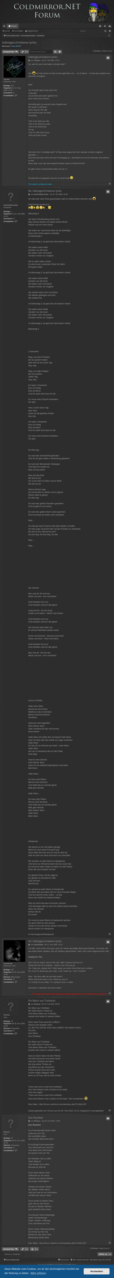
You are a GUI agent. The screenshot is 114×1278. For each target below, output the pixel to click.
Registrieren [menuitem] (110, 27)
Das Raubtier (35, 1117)
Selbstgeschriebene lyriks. (19, 42)
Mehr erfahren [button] (38, 1273)
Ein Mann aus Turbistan (41, 1000)
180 (12, 970)
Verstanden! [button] (96, 1271)
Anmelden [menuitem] (105, 27)
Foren (14, 26)
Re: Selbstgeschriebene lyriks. (45, 190)
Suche (7, 31)
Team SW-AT (16, 46)
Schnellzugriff (5, 27)
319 (12, 86)
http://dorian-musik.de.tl (38, 204)
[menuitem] (100, 26)
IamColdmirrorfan (11, 205)
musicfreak (8, 963)
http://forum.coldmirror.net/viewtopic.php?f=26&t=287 (62, 1104)
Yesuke (6, 79)
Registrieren (33, 31)
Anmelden (18, 31)
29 (12, 1021)
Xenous (7, 1015)
